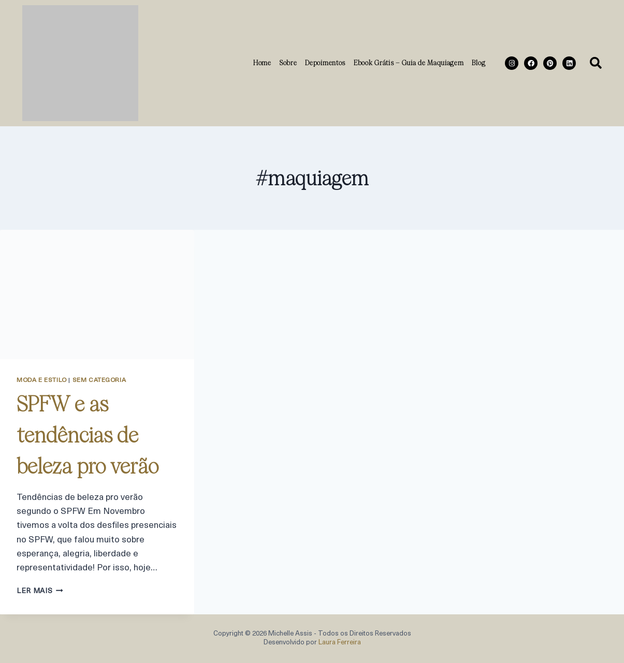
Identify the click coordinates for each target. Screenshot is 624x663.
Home (262, 62)
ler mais (40, 591)
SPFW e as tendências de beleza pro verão (87, 435)
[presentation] (97, 294)
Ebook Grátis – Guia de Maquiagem (408, 62)
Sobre (288, 62)
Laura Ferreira (339, 642)
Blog (478, 62)
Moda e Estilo (42, 380)
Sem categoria (99, 380)
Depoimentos (325, 62)
